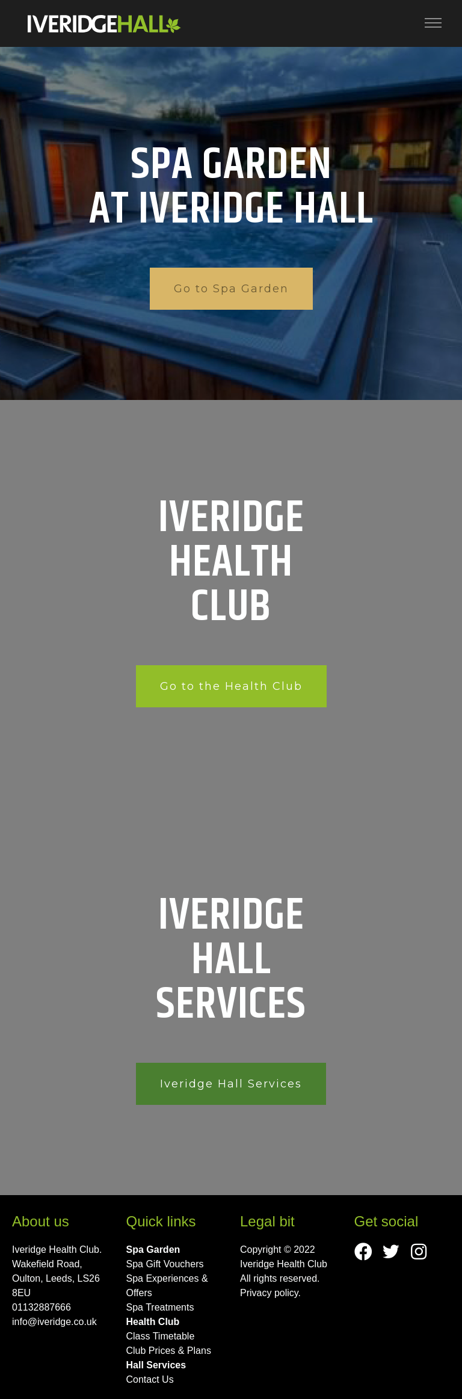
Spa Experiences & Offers (167, 1285)
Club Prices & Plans (168, 1350)
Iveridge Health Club (283, 1264)
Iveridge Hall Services (231, 1083)
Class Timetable (160, 1336)
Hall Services (156, 1365)
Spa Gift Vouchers (165, 1264)
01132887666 (41, 1307)
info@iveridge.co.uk (54, 1322)
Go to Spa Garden (231, 288)
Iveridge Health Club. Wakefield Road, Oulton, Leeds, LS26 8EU (57, 1271)
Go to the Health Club (231, 686)
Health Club (153, 1322)
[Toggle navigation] (433, 23)
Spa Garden (153, 1249)
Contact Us (150, 1379)
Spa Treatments (160, 1307)
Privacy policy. (270, 1293)
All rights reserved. (280, 1278)
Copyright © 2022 (277, 1249)
